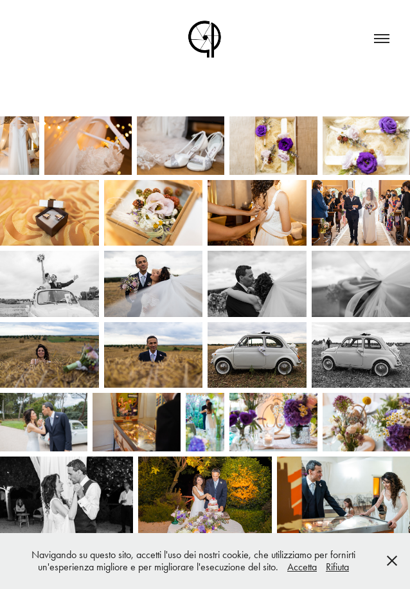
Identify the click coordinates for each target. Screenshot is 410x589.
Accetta (302, 567)
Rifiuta (337, 567)
